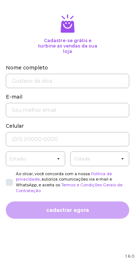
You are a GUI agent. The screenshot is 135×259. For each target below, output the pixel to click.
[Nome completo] (67, 81)
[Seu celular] (67, 139)
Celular (15, 126)
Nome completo (27, 67)
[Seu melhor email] (67, 110)
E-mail (14, 97)
